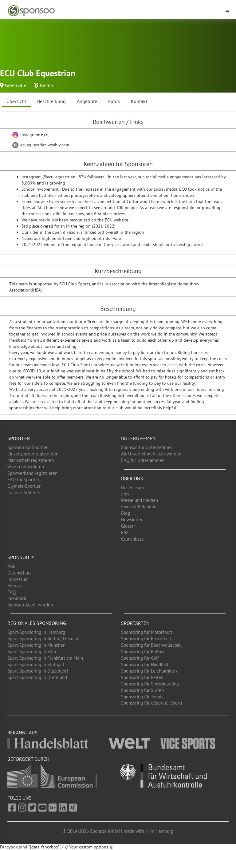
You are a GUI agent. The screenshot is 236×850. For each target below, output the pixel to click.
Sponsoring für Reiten (142, 677)
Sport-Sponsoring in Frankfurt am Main (45, 658)
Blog (125, 513)
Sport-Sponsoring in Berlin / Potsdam (43, 638)
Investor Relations (138, 507)
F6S (124, 532)
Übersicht (16, 101)
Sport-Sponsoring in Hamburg (36, 632)
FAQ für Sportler (23, 480)
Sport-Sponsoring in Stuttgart (36, 664)
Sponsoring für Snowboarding (150, 684)
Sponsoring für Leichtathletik (149, 671)
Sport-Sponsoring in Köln (31, 651)
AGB (11, 566)
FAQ (11, 592)
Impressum (18, 579)
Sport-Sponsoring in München (36, 645)
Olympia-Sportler (24, 486)
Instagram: (30, 134)
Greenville (15, 85)
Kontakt (139, 101)
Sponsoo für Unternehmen (147, 447)
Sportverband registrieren (32, 473)
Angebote (87, 101)
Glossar (128, 526)
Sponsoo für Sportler (27, 447)
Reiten (46, 85)
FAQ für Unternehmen (142, 460)
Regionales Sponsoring (36, 623)
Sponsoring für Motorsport (146, 632)
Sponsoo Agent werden (30, 605)
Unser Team (132, 488)
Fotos (114, 101)
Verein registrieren (25, 467)
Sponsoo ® (20, 557)
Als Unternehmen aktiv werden (151, 454)
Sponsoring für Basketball (146, 638)
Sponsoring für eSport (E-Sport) (151, 703)
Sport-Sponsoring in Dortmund (37, 677)
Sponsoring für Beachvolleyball (151, 645)
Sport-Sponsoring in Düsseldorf (37, 671)
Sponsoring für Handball (144, 664)
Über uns (132, 478)
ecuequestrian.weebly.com (40, 145)
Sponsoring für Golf (140, 658)
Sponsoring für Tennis (142, 697)
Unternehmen (138, 438)
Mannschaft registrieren (30, 460)
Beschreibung (51, 101)
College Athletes (23, 492)
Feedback (16, 598)
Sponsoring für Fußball (143, 651)
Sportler (18, 438)
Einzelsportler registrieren (32, 454)
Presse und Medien (139, 500)
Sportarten (135, 623)
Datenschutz (19, 573)
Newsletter (132, 519)
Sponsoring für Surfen (142, 690)
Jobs (125, 494)
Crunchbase (132, 539)
